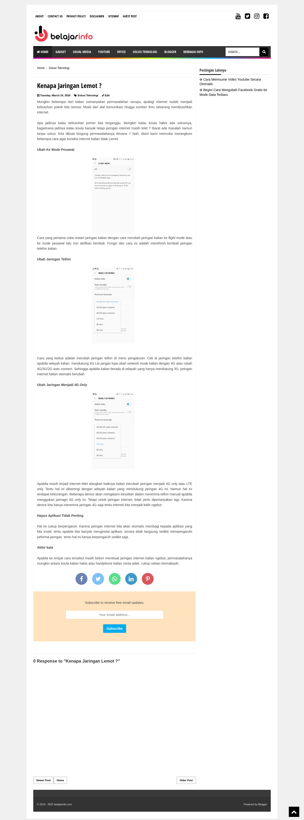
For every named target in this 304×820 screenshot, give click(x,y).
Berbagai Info (193, 51)
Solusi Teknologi (145, 51)
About (39, 16)
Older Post (186, 780)
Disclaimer (97, 16)
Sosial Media (82, 51)
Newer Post (43, 780)
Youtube (104, 51)
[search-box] (242, 52)
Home (42, 51)
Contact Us (55, 16)
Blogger (170, 51)
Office (121, 51)
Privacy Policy (76, 16)
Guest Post (130, 16)
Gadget (61, 51)
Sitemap (113, 16)
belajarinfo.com (63, 804)
